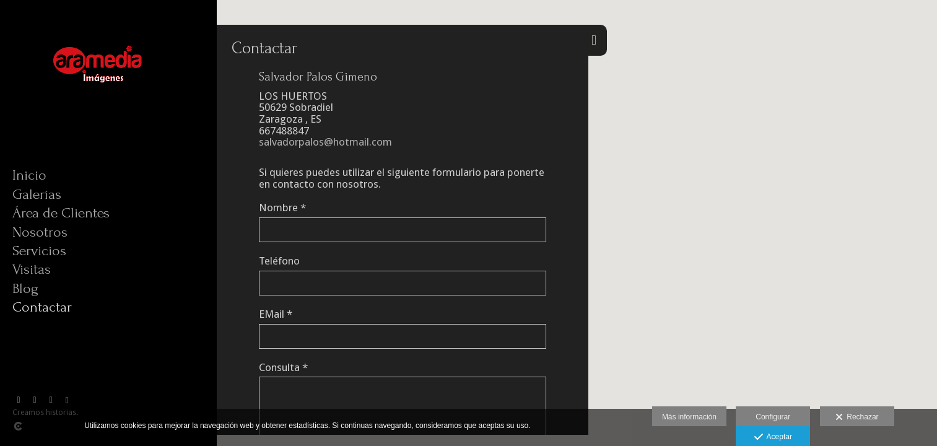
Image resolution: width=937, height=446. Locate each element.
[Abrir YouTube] (51, 400)
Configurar (773, 417)
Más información (689, 417)
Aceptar (773, 437)
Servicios (39, 250)
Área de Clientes (61, 212)
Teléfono (279, 261)
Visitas (31, 269)
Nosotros (40, 232)
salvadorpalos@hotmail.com (325, 142)
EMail (275, 314)
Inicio (29, 175)
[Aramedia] (102, 117)
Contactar (42, 307)
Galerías (36, 194)
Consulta (283, 368)
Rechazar (857, 417)
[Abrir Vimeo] (34, 400)
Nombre (282, 208)
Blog (25, 288)
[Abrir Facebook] (18, 400)
